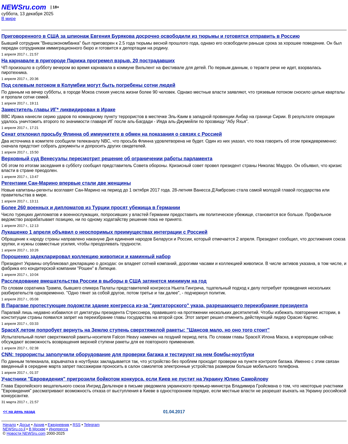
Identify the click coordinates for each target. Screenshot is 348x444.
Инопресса (58, 429)
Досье (24, 425)
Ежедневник (58, 425)
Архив (39, 425)
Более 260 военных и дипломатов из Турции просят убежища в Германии (90, 207)
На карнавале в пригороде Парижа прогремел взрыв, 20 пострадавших (88, 60)
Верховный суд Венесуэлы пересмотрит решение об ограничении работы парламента (106, 158)
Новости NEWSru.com (26, 433)
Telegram (92, 425)
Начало (9, 425)
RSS (76, 425)
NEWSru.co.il (14, 429)
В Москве (37, 429)
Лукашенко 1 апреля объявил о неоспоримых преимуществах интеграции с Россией (104, 232)
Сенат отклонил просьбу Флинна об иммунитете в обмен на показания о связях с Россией (111, 134)
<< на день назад (19, 411)
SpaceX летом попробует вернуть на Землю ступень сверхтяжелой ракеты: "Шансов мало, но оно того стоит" (135, 330)
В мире (8, 18)
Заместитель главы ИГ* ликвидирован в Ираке (58, 109)
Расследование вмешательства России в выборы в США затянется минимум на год (104, 281)
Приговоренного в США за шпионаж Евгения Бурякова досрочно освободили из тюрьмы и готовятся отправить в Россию (150, 36)
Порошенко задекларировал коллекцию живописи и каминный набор (86, 256)
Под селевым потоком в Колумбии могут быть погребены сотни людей (88, 85)
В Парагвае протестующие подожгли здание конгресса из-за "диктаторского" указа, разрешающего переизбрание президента (154, 305)
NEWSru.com (23, 7)
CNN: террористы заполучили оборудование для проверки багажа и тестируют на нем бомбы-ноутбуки (127, 354)
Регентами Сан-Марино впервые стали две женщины (66, 183)
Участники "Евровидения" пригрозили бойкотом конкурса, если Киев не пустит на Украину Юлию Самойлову (134, 379)
